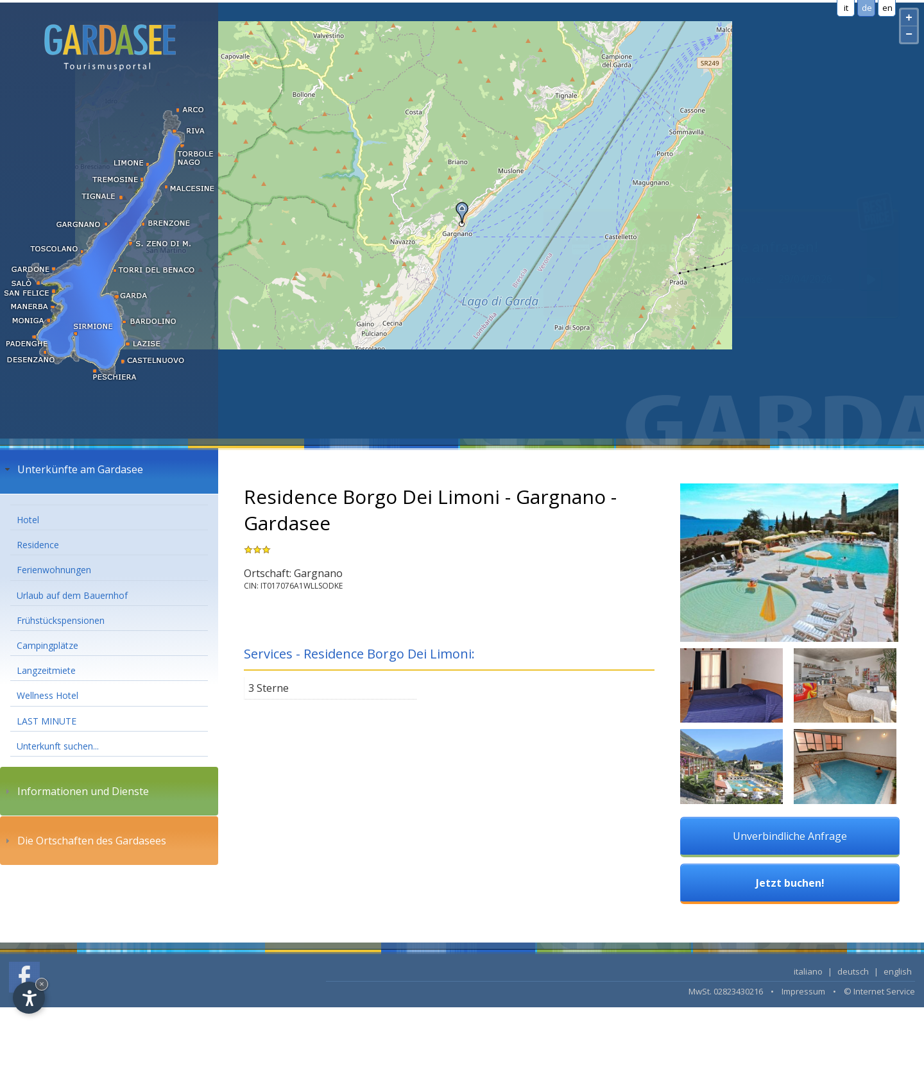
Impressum (803, 991)
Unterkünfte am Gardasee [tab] (72, 469)
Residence (38, 545)
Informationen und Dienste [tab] (75, 791)
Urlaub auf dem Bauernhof (72, 595)
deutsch (853, 971)
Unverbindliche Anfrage (790, 836)
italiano (808, 971)
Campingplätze (47, 645)
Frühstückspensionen (61, 620)
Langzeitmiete (46, 670)
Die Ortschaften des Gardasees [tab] (84, 841)
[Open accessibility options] (29, 998)
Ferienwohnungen (54, 570)
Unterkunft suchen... (58, 746)
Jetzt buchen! (790, 883)
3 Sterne (268, 688)
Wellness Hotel (47, 695)
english (898, 971)
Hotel (28, 520)
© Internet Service (879, 991)
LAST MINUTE (46, 721)
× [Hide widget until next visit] (41, 984)
